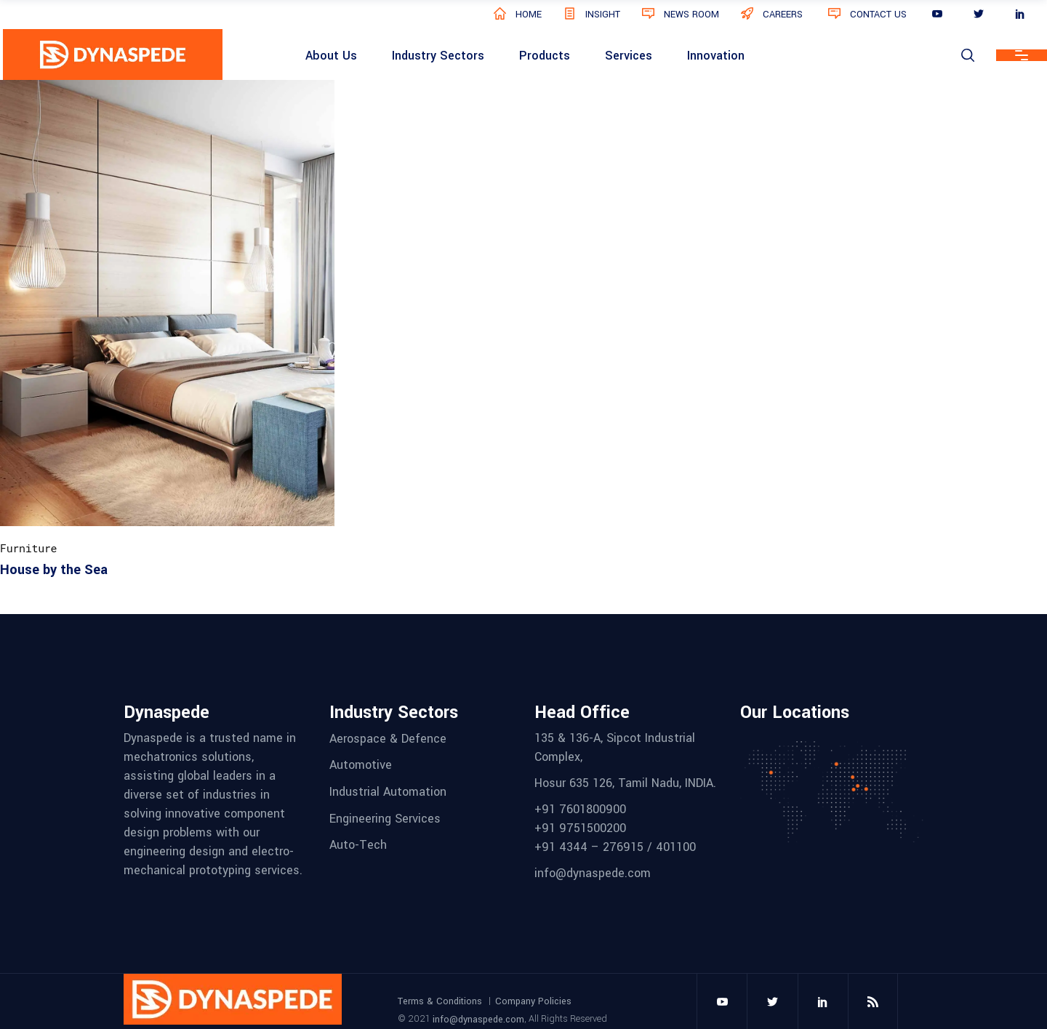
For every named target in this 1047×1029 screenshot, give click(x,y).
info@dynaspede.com (478, 1019)
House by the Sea (54, 569)
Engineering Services (385, 818)
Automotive (360, 764)
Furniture (28, 548)
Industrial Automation (387, 791)
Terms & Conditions (440, 1000)
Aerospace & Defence (387, 738)
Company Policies (533, 1000)
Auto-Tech (358, 844)
